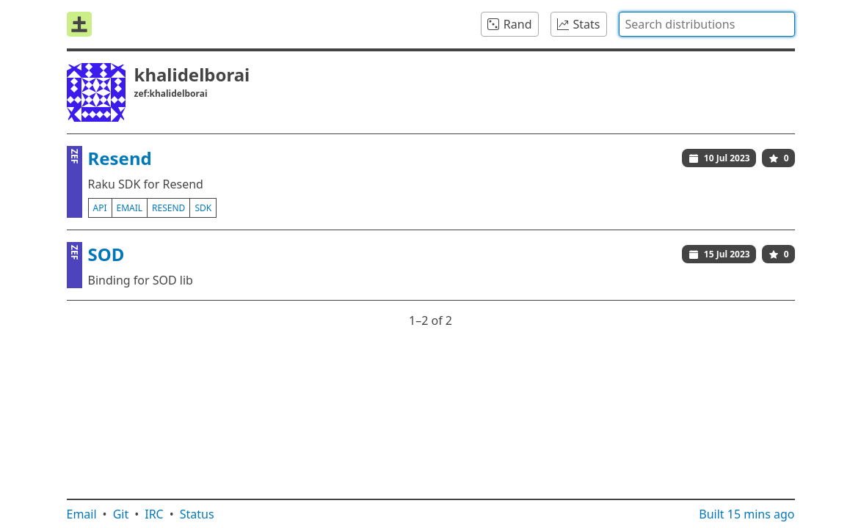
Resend (120, 158)
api (100, 208)
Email (82, 514)
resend (168, 208)
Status (197, 514)
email (130, 208)
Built (746, 514)
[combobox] (707, 24)
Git (121, 514)
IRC (154, 514)
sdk (203, 208)
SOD (106, 254)
